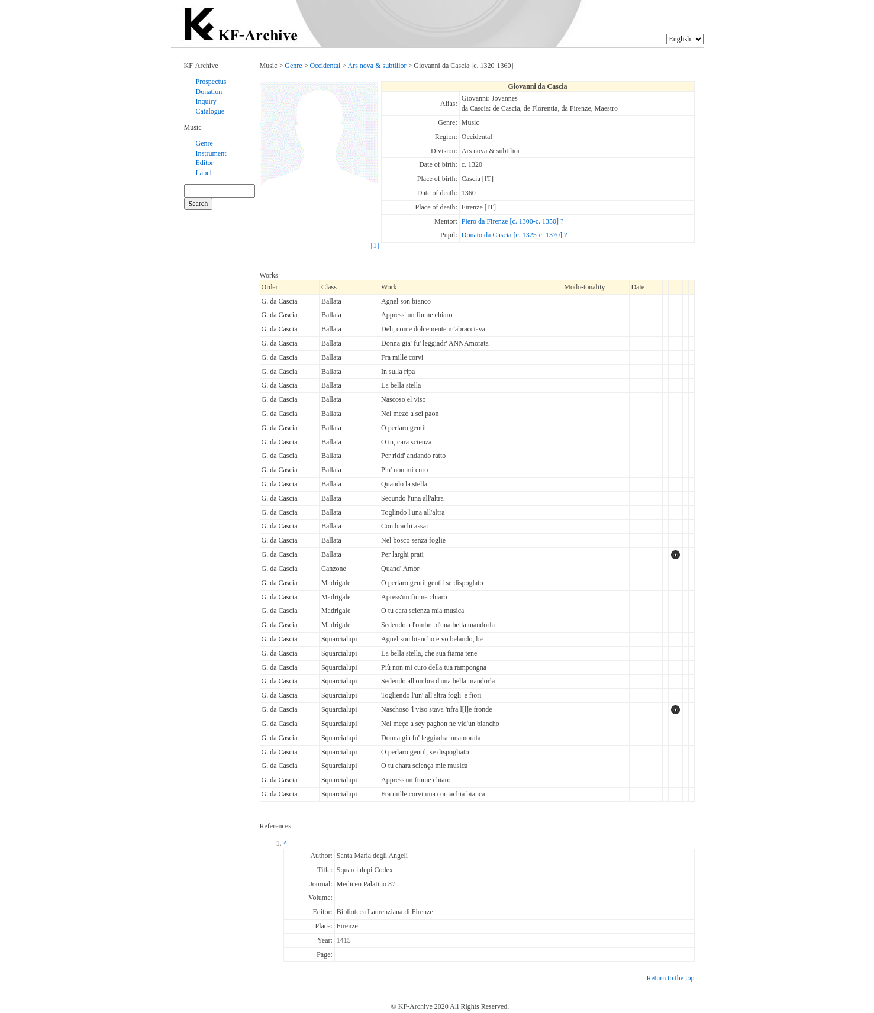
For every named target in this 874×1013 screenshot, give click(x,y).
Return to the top (671, 978)
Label (204, 173)
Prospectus (211, 82)
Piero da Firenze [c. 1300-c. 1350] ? (513, 221)
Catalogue (210, 111)
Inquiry (206, 101)
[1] (375, 245)
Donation (209, 92)
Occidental (324, 66)
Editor (205, 163)
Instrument (211, 153)
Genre (204, 143)
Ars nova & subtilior (377, 66)
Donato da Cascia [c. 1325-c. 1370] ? (514, 235)
